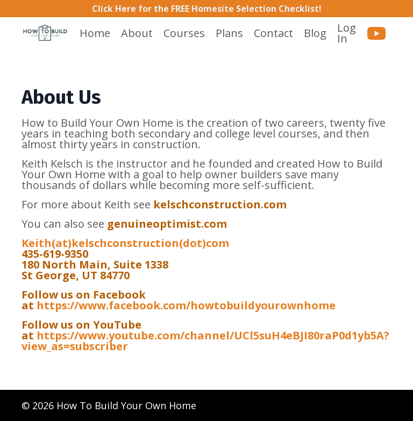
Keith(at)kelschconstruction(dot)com (125, 243)
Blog (315, 33)
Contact (273, 33)
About (137, 33)
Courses (184, 33)
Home (95, 33)
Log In (346, 33)
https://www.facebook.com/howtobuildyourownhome (186, 305)
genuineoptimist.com (167, 223)
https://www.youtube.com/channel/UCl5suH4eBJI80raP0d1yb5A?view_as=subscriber (205, 340)
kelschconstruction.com (220, 204)
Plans (229, 33)
